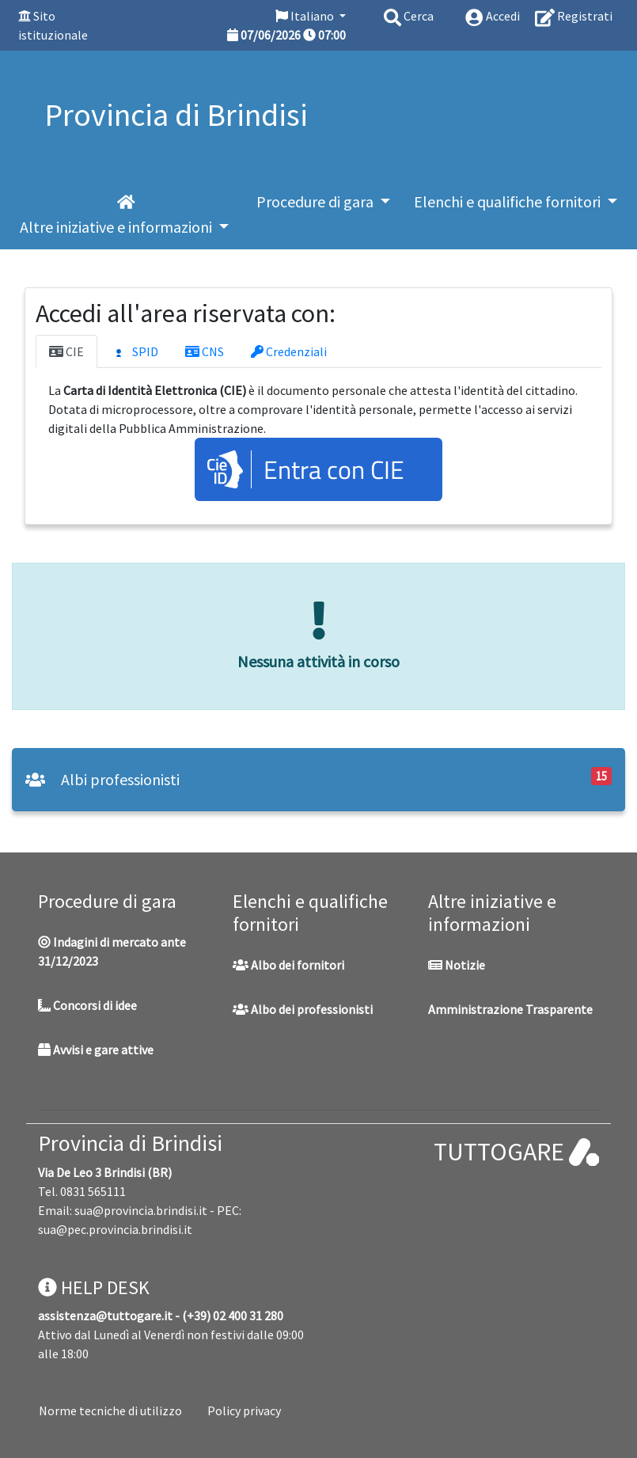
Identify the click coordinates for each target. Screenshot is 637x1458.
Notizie (456, 965)
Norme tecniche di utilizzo (110, 1410)
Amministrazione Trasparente (510, 1009)
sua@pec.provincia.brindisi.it (115, 1229)
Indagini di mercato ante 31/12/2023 (112, 951)
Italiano (305, 16)
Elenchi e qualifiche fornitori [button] (509, 201)
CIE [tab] (66, 351)
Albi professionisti (102, 779)
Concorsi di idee (87, 1005)
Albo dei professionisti (303, 1009)
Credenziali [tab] (289, 351)
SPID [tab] (134, 352)
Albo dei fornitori (288, 965)
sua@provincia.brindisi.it (140, 1210)
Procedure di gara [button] (316, 201)
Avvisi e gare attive (96, 1049)
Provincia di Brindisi (130, 1143)
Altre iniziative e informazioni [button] (117, 227)
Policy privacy (244, 1410)
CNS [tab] (204, 351)
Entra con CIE (334, 469)
